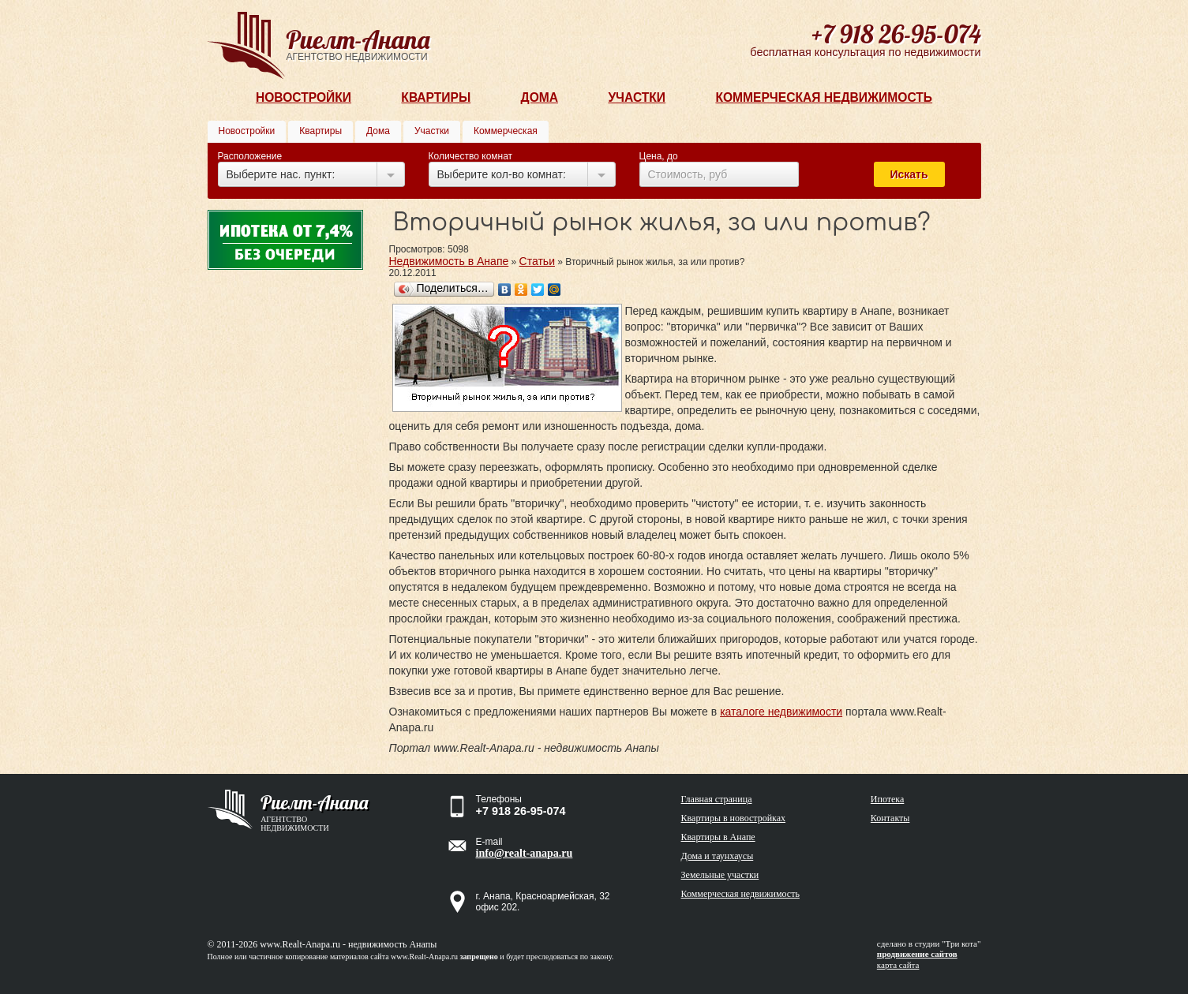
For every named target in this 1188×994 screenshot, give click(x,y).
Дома (540, 97)
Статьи (537, 261)
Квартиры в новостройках (733, 818)
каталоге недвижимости (781, 711)
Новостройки (303, 97)
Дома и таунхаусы (717, 855)
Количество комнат (471, 156)
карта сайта (898, 965)
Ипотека (887, 799)
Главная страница (716, 799)
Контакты (890, 818)
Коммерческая (506, 130)
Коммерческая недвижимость (823, 97)
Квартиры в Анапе (718, 837)
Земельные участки (720, 874)
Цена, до (658, 156)
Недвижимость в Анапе (449, 261)
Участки (636, 97)
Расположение (250, 156)
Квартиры (435, 97)
